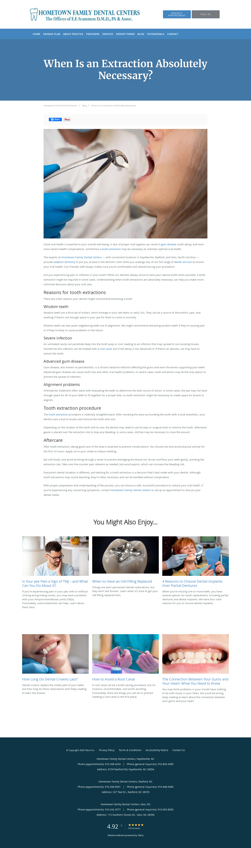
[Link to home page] (79, 14)
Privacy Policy (107, 750)
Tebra (140, 835)
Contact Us (178, 750)
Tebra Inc (89, 750)
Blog (84, 105)
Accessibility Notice (157, 750)
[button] (177, 14)
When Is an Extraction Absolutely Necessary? (113, 105)
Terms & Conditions (130, 750)
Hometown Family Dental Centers (60, 105)
